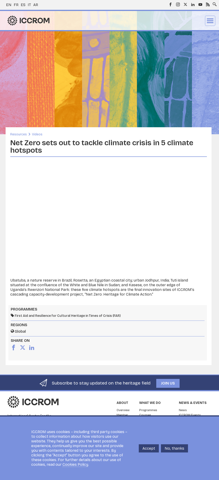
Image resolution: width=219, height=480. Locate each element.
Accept (149, 448)
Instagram (178, 4)
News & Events (193, 403)
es (23, 5)
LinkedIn (193, 4)
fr (16, 5)
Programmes (148, 410)
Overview (123, 410)
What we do (150, 403)
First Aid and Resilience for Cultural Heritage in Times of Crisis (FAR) (68, 316)
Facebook (170, 4)
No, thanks (174, 448)
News (183, 410)
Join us (168, 383)
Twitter (185, 4)
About (122, 403)
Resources (18, 134)
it (29, 5)
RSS (208, 4)
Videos (37, 134)
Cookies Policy (75, 464)
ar (35, 5)
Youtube (200, 4)
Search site (214, 3)
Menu (210, 21)
